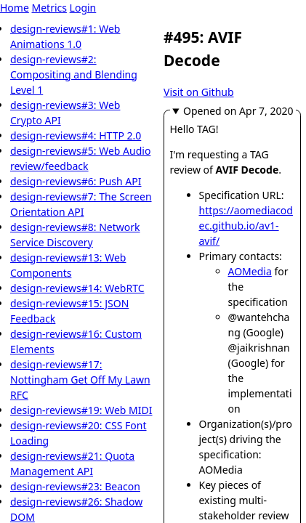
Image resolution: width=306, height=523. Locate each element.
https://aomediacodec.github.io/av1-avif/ (246, 225)
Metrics (48, 8)
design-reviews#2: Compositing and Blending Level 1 (73, 74)
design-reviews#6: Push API (76, 181)
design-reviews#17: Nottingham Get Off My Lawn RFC (80, 379)
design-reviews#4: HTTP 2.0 (75, 135)
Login (83, 8)
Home (14, 8)
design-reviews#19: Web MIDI (81, 410)
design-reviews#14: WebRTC (77, 288)
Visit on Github (199, 92)
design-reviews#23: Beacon (75, 486)
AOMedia (250, 271)
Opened (238, 111)
